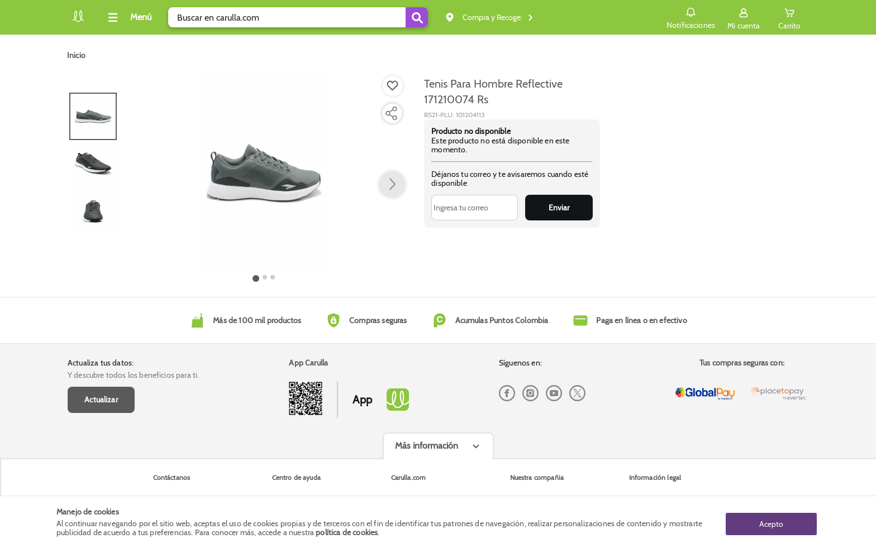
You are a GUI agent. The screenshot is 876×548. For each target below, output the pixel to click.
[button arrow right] (392, 184)
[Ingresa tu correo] (474, 207)
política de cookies (347, 532)
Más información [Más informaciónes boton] (426, 445)
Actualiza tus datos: (101, 362)
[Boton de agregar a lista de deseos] (392, 86)
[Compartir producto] (391, 113)
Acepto (771, 522)
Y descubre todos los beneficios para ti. (133, 375)
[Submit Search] (417, 17)
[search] (298, 17)
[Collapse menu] (128, 17)
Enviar (559, 208)
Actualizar (101, 400)
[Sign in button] (743, 17)
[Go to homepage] (76, 55)
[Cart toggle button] (789, 17)
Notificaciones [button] (690, 17)
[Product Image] (264, 173)
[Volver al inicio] (78, 20)
